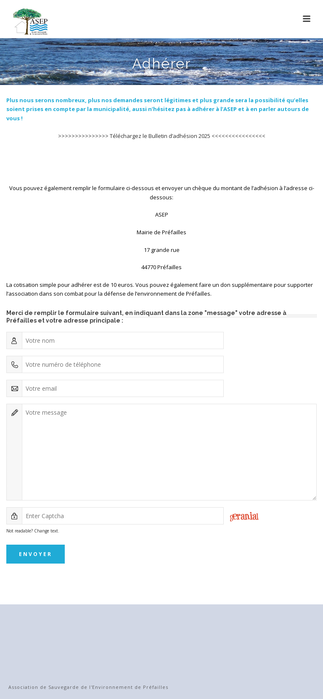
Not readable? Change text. (32, 531)
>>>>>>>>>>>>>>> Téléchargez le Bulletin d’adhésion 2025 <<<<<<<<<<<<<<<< (161, 136)
